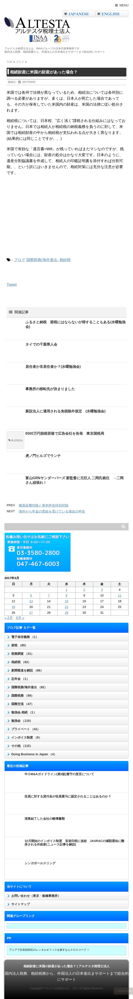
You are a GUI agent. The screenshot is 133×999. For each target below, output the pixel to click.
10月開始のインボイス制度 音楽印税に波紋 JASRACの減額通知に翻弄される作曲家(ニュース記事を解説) (74, 842)
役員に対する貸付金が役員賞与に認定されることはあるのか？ (68, 796)
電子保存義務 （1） (25, 637)
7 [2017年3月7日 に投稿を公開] (49, 595)
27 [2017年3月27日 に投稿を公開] (31, 612)
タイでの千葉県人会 (41, 344)
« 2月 (8, 618)
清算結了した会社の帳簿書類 (45, 818)
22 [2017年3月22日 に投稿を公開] (66, 607)
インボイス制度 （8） (26, 737)
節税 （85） (19, 645)
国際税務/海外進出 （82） (29, 687)
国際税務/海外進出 (41, 260)
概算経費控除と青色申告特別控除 (43, 505)
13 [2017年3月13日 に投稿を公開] (31, 601)
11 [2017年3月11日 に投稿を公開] (120, 595)
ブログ (19, 260)
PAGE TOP (124, 991)
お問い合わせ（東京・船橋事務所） (36, 896)
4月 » (20, 618)
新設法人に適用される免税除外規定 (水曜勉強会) (65, 411)
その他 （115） (22, 746)
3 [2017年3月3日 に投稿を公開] (102, 589)
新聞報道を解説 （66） (27, 670)
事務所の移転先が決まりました (50, 389)
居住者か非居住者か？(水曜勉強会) (53, 367)
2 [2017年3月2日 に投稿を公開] (84, 589)
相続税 (65, 260)
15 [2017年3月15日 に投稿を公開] (66, 601)
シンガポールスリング (40, 863)
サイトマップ (20, 904)
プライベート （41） (25, 729)
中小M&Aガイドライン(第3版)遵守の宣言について (59, 774)
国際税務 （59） (22, 695)
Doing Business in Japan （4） (34, 754)
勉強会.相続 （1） (23, 712)
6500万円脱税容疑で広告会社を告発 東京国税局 (64, 433)
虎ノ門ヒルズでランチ (43, 456)
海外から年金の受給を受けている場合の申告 (52, 511)
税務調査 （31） (22, 653)
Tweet (12, 284)
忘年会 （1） (20, 679)
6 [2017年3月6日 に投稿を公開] (31, 595)
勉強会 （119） (22, 720)
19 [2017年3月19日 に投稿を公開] (13, 607)
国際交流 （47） (22, 704)
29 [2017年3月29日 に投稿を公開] (66, 612)
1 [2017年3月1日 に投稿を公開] (66, 589)
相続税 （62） (21, 662)
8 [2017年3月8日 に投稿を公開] (66, 595)
